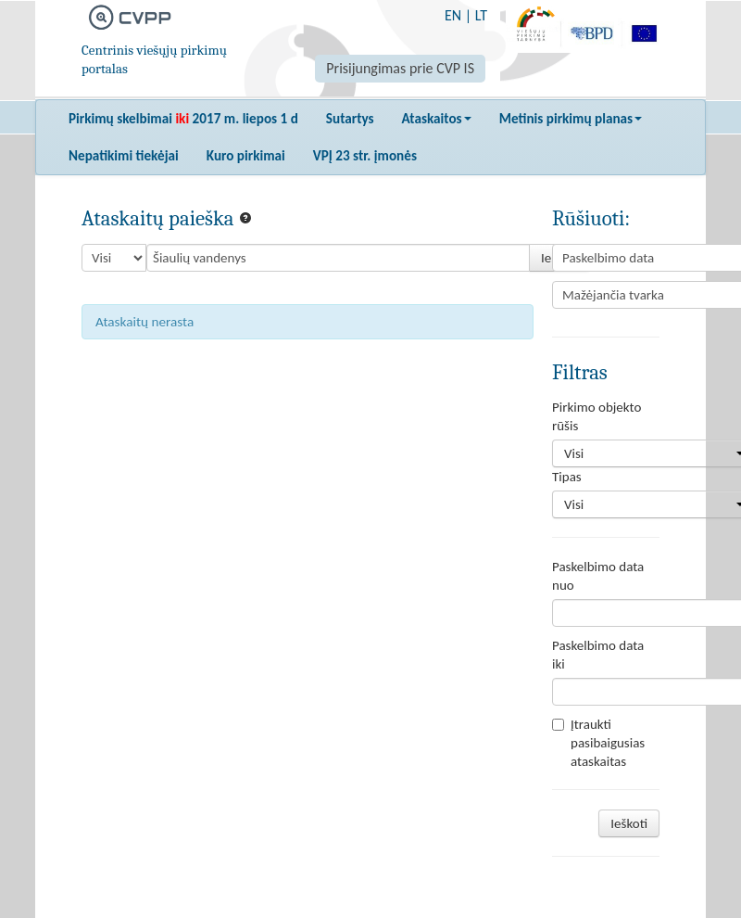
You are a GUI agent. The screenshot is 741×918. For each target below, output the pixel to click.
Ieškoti (628, 823)
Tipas (567, 476)
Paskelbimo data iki (598, 654)
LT (481, 15)
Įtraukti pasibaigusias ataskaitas (598, 743)
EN (453, 15)
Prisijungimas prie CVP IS (400, 68)
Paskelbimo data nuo (598, 575)
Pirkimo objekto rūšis (596, 416)
